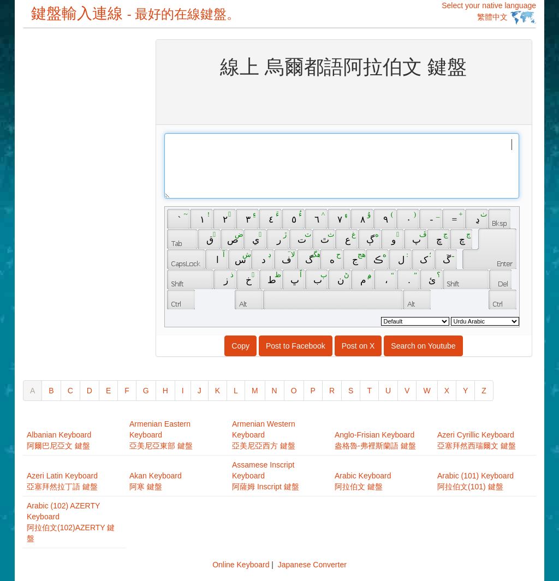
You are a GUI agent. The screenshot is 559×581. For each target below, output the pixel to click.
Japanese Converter (312, 564)
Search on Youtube (423, 346)
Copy (240, 346)
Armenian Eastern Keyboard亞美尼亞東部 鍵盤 (161, 435)
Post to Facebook (295, 346)
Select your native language (489, 13)
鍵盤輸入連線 (135, 13)
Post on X (358, 346)
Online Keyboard (240, 564)
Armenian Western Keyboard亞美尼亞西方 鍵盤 (263, 435)
